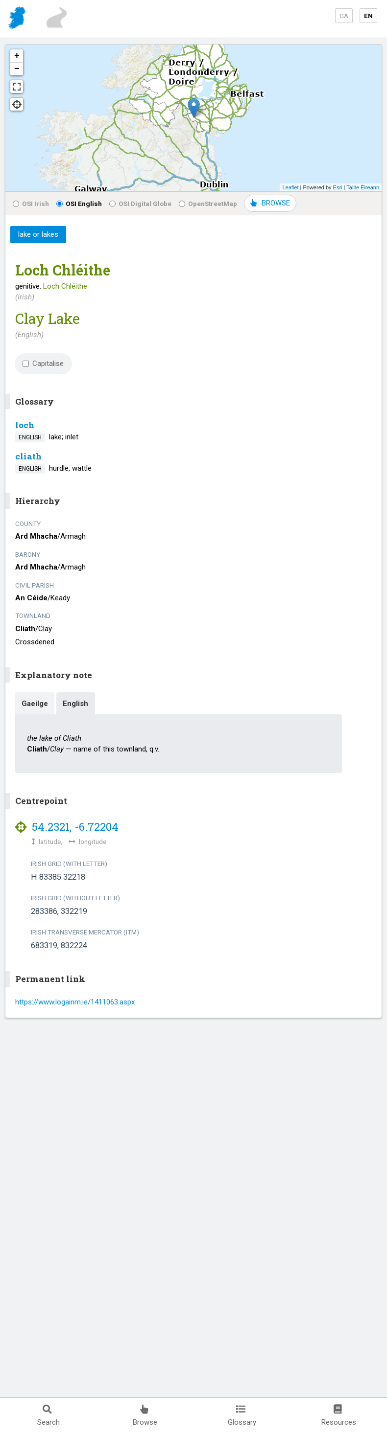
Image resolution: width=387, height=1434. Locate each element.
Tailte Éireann (362, 187)
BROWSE (270, 203)
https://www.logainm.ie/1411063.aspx (75, 1002)
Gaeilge (35, 703)
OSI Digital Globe (140, 203)
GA (343, 16)
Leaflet (290, 187)
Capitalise (43, 363)
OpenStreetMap (208, 203)
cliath (28, 456)
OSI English (79, 203)
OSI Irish (31, 203)
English (75, 703)
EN (368, 16)
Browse (145, 1416)
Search (48, 1416)
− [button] (17, 69)
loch (24, 425)
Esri (337, 187)
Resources (338, 1416)
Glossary (242, 1416)
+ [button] (17, 56)
